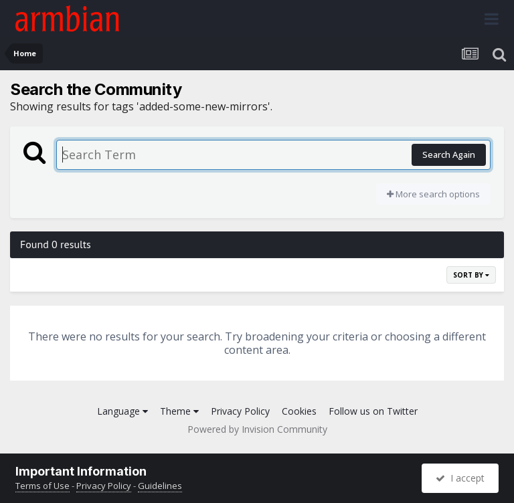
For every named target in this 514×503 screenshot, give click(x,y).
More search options (433, 194)
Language (122, 411)
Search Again (448, 154)
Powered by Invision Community (257, 429)
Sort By (471, 275)
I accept (460, 478)
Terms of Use (42, 486)
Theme (179, 411)
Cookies (299, 411)
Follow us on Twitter (373, 411)
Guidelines (160, 486)
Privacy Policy (240, 411)
